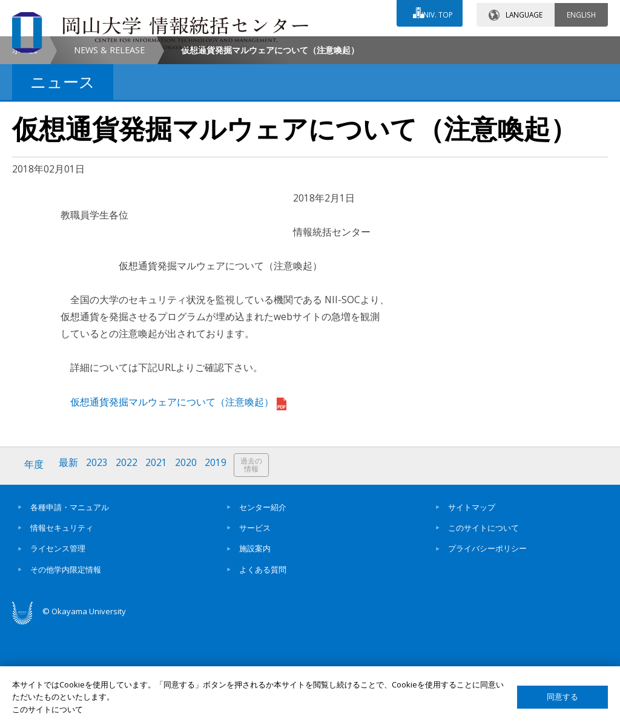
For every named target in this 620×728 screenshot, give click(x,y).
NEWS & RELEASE (109, 151)
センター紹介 (262, 607)
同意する (562, 696)
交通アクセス (396, 46)
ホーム (25, 151)
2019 (220, 566)
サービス (255, 627)
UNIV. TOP (433, 11)
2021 (159, 566)
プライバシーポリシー (487, 648)
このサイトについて (483, 627)
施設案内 (255, 648)
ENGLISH (581, 11)
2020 (189, 566)
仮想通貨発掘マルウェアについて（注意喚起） (178, 503)
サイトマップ (471, 607)
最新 (69, 566)
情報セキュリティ (61, 627)
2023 (99, 566)
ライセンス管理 (57, 648)
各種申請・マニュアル (69, 607)
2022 (129, 566)
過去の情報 (257, 566)
